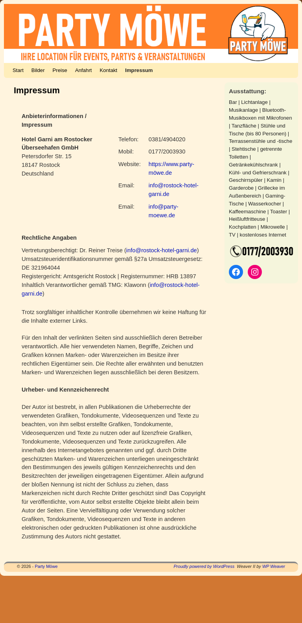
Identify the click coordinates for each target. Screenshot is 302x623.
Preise (60, 70)
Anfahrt (83, 70)
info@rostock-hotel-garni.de (161, 250)
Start (18, 70)
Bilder (38, 70)
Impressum (139, 70)
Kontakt (109, 70)
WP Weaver (273, 566)
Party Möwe (46, 566)
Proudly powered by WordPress (204, 566)
